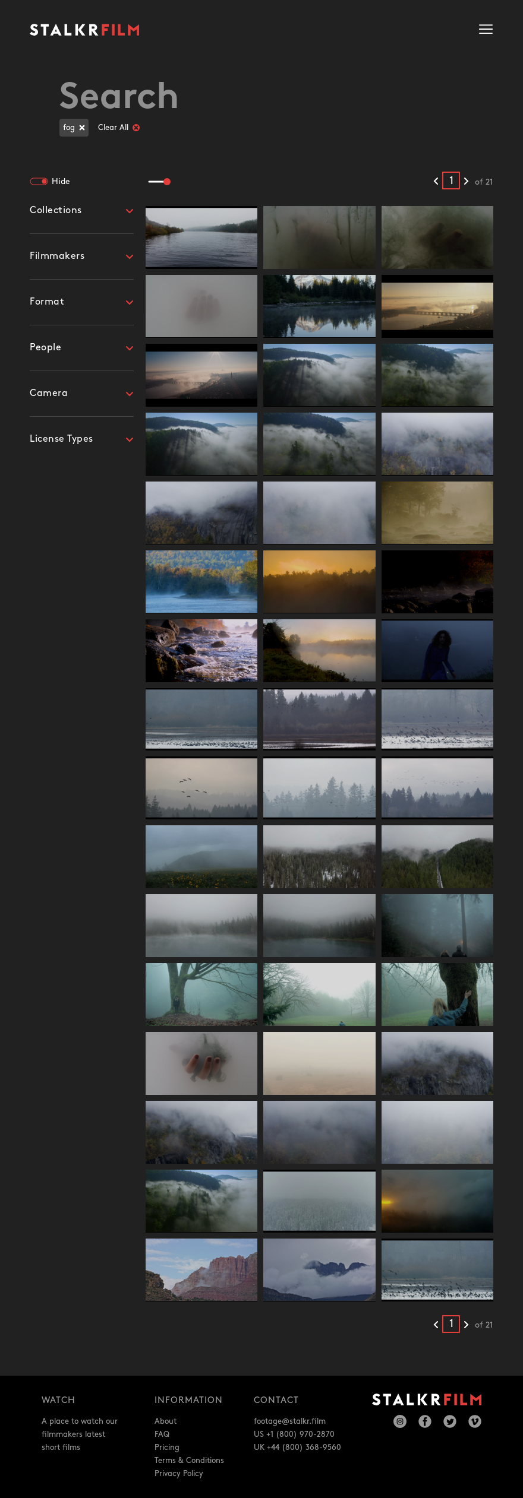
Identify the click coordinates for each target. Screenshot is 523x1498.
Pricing (167, 1447)
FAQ (162, 1434)
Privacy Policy (179, 1473)
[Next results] (466, 181)
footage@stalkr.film (290, 1421)
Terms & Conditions (189, 1460)
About (166, 1421)
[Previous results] (436, 181)
